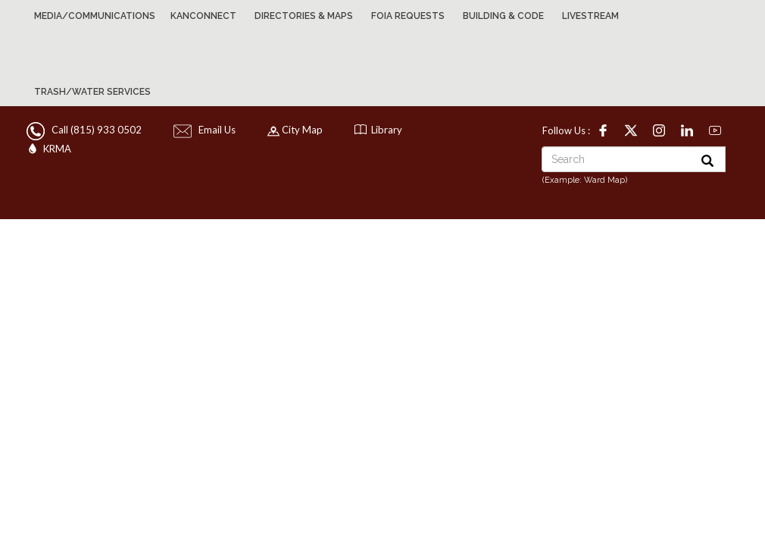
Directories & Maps (303, 16)
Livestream (590, 16)
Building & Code (503, 16)
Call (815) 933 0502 (85, 130)
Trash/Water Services (92, 91)
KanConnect (203, 16)
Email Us (205, 130)
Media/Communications (94, 16)
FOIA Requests (408, 16)
